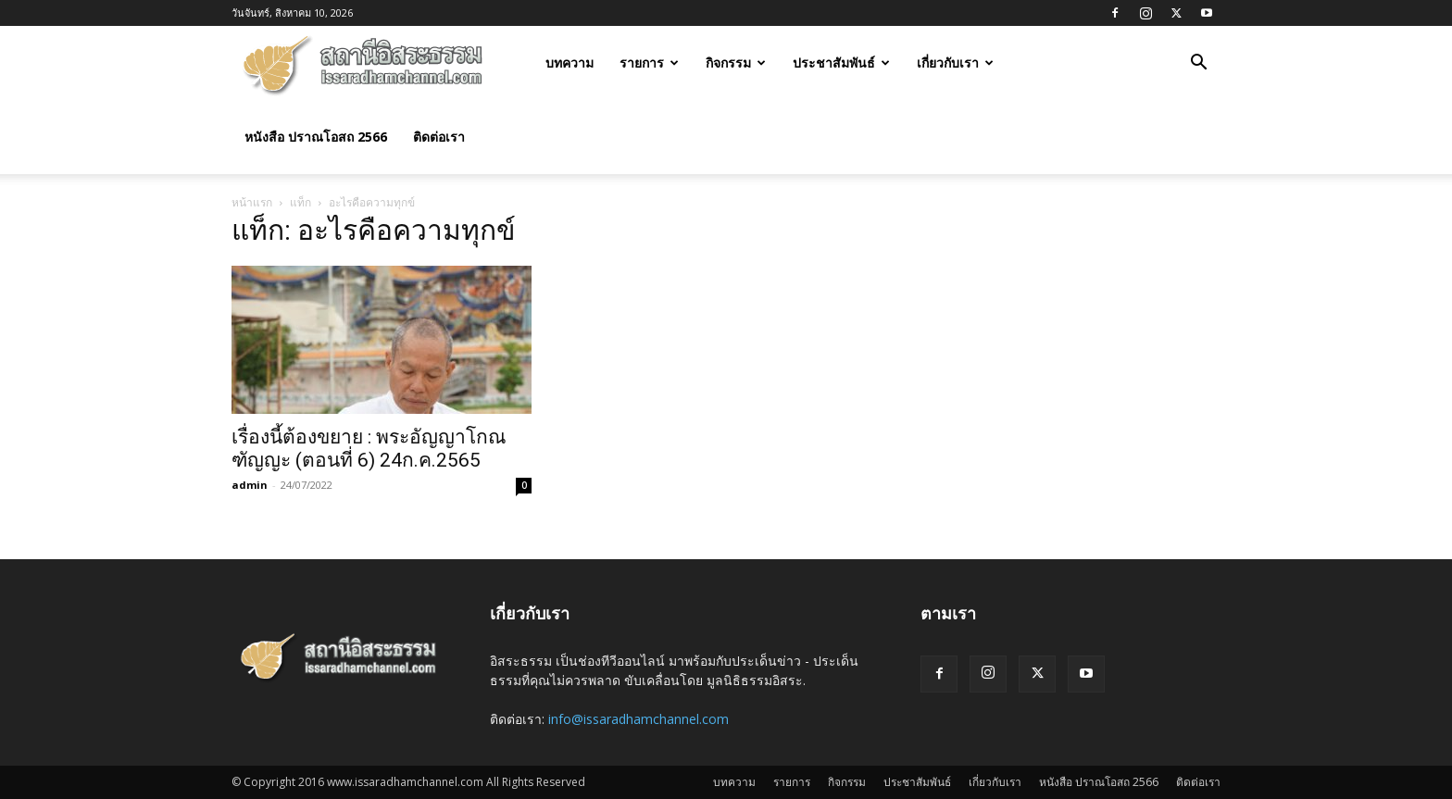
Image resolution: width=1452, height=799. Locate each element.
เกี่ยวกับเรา (955, 62)
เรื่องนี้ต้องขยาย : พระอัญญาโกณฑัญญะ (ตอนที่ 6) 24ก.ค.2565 (369, 448)
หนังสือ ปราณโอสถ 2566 (315, 136)
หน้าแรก (252, 202)
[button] (1198, 64)
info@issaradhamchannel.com (638, 719)
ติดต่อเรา (439, 136)
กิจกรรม (736, 62)
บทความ (569, 62)
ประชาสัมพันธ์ (841, 62)
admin (250, 485)
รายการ (649, 62)
